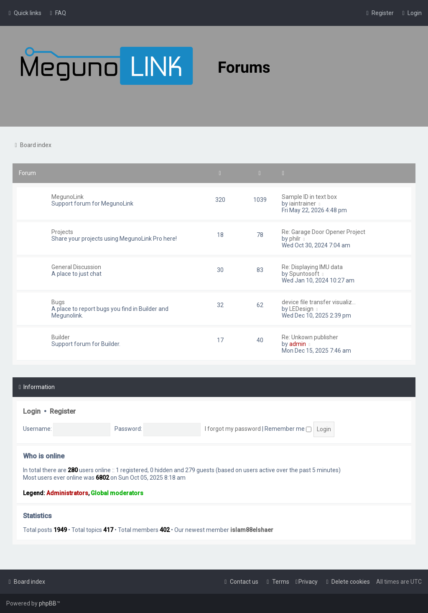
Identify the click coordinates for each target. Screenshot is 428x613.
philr (295, 238)
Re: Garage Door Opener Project (323, 232)
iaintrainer (302, 203)
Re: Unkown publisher (310, 337)
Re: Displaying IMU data (312, 267)
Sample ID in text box (309, 196)
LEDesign (301, 308)
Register (63, 411)
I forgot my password (233, 428)
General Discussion (76, 267)
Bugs (58, 302)
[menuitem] (57, 13)
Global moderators (117, 493)
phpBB (47, 603)
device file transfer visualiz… (319, 302)
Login (32, 411)
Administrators (67, 493)
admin (297, 344)
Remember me (288, 428)
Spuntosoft (304, 273)
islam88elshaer (251, 530)
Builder (60, 337)
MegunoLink (67, 196)
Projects (62, 232)
